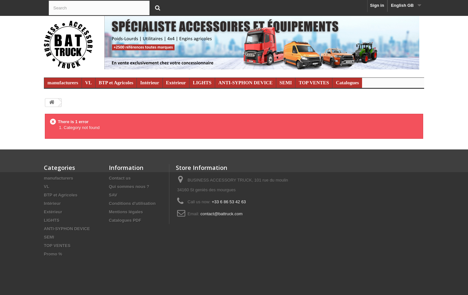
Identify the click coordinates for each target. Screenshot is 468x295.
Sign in (377, 5)
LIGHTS (202, 82)
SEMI (286, 82)
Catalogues (347, 82)
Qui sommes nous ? (129, 186)
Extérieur (176, 82)
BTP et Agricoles (116, 82)
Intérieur (149, 82)
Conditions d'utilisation (132, 203)
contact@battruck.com (222, 213)
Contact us (120, 178)
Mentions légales (126, 211)
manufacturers (62, 82)
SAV (113, 195)
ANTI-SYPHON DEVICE (245, 82)
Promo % (53, 254)
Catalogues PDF (125, 220)
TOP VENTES (314, 82)
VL (88, 82)
